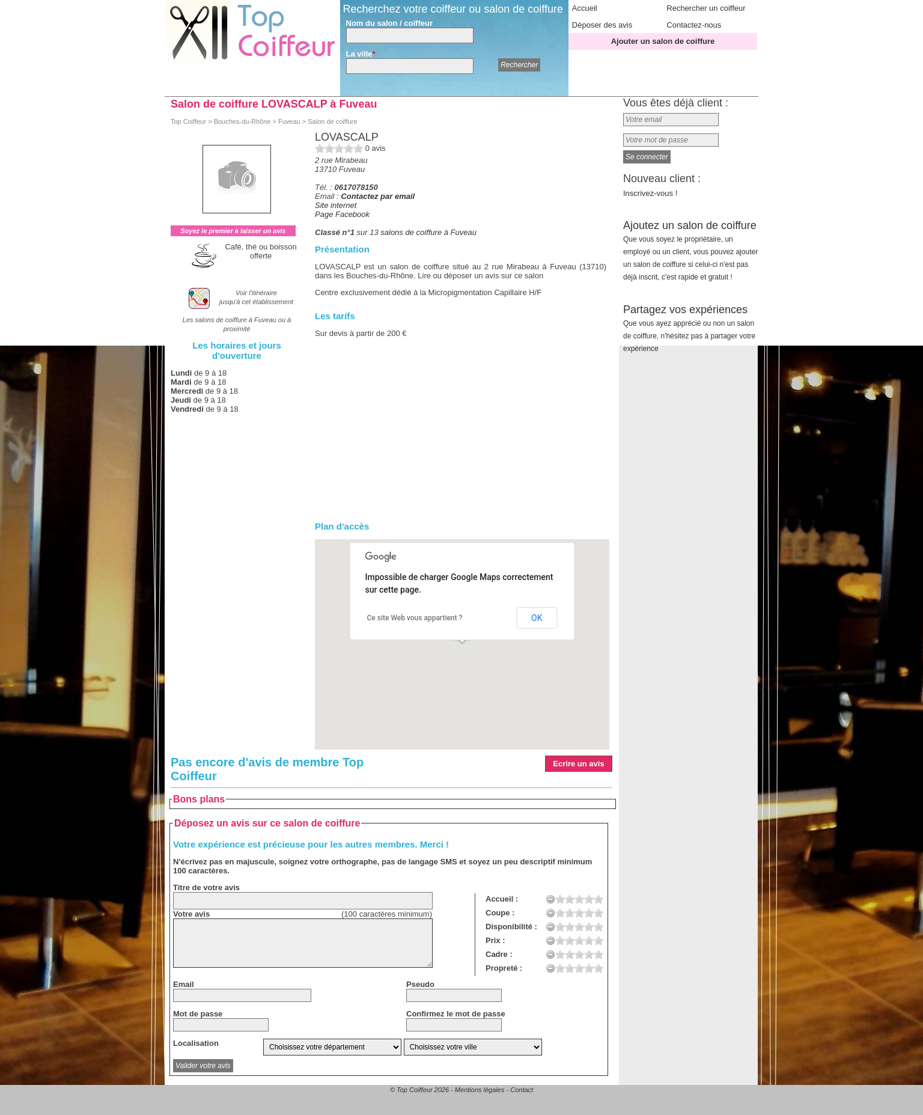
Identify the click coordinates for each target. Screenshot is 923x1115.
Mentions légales (480, 1089)
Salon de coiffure (332, 121)
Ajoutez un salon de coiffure (690, 250)
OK (536, 618)
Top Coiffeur (188, 121)
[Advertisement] (460, 430)
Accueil (584, 8)
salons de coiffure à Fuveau (428, 232)
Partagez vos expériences (689, 328)
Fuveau (289, 121)
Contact (521, 1089)
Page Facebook (342, 214)
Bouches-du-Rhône (242, 121)
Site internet (335, 205)
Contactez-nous (693, 24)
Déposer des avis (602, 24)
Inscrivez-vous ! (650, 193)
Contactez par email (378, 196)
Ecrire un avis (578, 763)
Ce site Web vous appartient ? (415, 618)
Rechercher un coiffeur (705, 8)
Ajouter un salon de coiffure (663, 41)
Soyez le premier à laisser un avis (232, 230)
